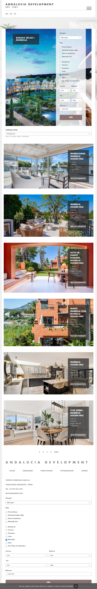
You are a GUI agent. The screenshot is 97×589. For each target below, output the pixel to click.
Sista (56, 452)
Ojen (63, 78)
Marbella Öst (67, 56)
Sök (71, 117)
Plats (61, 43)
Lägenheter (28, 471)
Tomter (84, 471)
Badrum (74, 86)
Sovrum (62, 86)
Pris (61, 95)
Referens (63, 105)
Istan (64, 71)
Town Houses (47, 471)
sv (15, 14)
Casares (65, 65)
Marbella (65, 74)
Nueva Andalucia (68, 53)
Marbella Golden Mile (70, 50)
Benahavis (66, 62)
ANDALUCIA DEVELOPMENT (47, 462)
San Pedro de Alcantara (71, 81)
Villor (12, 471)
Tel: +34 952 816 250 (14, 489)
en (7, 14)
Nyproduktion (67, 471)
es (11, 14)
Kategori (63, 33)
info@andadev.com (14, 493)
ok (76, 586)
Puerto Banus (67, 47)
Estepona (65, 68)
